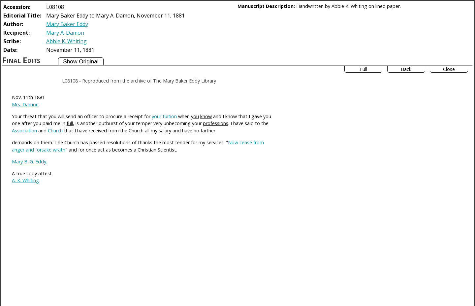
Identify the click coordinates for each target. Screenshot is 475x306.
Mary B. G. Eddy (29, 161)
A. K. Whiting (25, 180)
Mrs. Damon (25, 104)
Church (55, 130)
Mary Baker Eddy (67, 24)
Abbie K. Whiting (66, 41)
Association (24, 130)
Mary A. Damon (65, 32)
